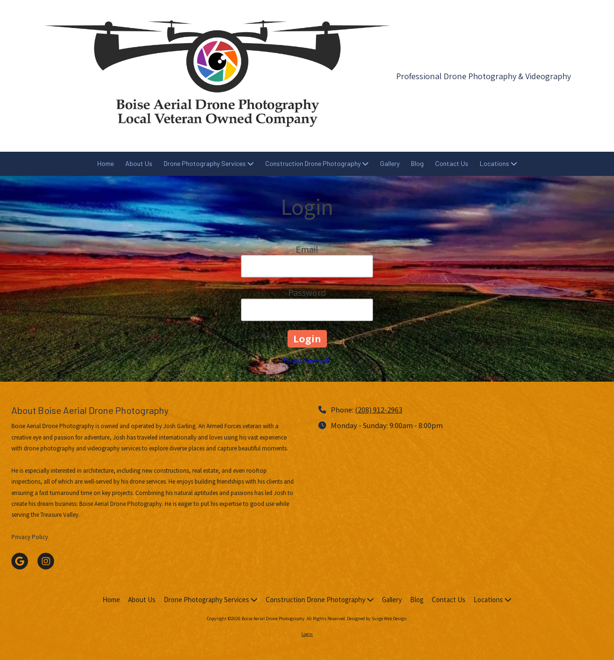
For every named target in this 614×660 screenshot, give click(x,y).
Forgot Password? (307, 361)
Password (307, 292)
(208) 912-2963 (378, 409)
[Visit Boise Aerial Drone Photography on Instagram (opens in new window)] (45, 561)
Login (307, 634)
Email (307, 249)
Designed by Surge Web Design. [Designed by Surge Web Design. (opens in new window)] (377, 618)
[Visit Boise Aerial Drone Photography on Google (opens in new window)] (19, 561)
